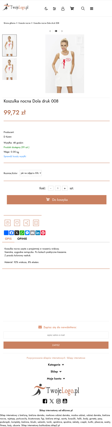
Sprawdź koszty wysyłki (15, 156)
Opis (8, 239)
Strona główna (9, 23)
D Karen (8, 136)
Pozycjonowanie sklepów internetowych (46, 358)
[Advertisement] (56, 295)
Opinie (22, 239)
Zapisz (56, 345)
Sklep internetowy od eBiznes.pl (56, 410)
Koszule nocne (24, 23)
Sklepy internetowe (76, 358)
